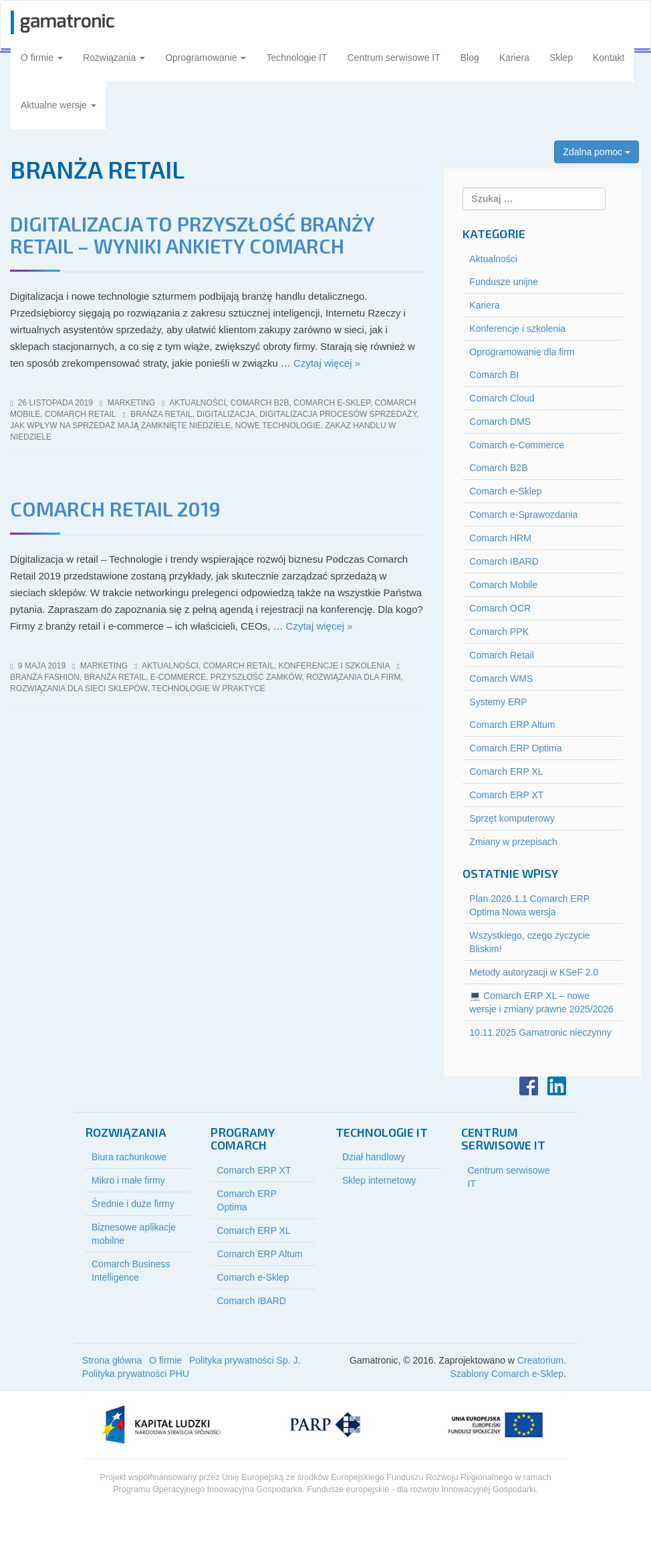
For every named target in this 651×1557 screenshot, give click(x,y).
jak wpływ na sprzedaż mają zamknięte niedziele (120, 425)
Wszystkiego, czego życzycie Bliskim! (529, 942)
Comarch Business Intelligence (131, 1271)
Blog (470, 57)
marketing (131, 402)
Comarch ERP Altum (512, 724)
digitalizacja (226, 414)
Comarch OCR (500, 608)
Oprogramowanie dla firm (521, 352)
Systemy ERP (498, 702)
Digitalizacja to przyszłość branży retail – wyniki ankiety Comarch (192, 234)
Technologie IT (296, 57)
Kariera (514, 57)
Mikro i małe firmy (128, 1180)
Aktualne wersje (58, 105)
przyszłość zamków (256, 677)
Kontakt (608, 57)
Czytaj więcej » (326, 363)
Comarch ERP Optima (515, 748)
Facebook (528, 1086)
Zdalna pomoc (596, 152)
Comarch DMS (500, 421)
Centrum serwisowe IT (394, 57)
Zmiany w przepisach (513, 841)
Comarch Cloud (501, 398)
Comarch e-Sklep (331, 402)
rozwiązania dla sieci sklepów (78, 688)
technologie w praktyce (208, 688)
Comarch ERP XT (506, 795)
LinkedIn (556, 1086)
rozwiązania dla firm (353, 677)
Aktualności (197, 402)
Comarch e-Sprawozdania (523, 514)
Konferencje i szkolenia (334, 665)
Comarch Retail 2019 (115, 508)
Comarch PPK (499, 631)
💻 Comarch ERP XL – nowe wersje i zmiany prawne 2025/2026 (541, 1002)
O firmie (42, 57)
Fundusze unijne (503, 281)
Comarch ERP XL (506, 771)
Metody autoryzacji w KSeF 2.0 (533, 972)
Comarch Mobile (503, 584)
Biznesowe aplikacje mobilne (134, 1234)
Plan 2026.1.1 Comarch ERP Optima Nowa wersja (529, 905)
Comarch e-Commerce (516, 445)
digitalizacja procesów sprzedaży (337, 414)
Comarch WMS (501, 678)
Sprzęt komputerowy (512, 818)
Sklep (561, 57)
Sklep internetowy (379, 1180)
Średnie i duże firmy (133, 1203)
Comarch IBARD (503, 561)
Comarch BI (494, 374)
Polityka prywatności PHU (135, 1373)
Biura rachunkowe (129, 1157)
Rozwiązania (114, 57)
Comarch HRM (500, 538)
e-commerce (178, 677)
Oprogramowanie (205, 57)
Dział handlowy (373, 1157)
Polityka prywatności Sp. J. (245, 1360)
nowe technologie (278, 425)
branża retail (161, 414)
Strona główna (112, 1360)
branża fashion (45, 677)
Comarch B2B (260, 402)
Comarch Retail (80, 414)
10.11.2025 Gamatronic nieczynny (540, 1032)
